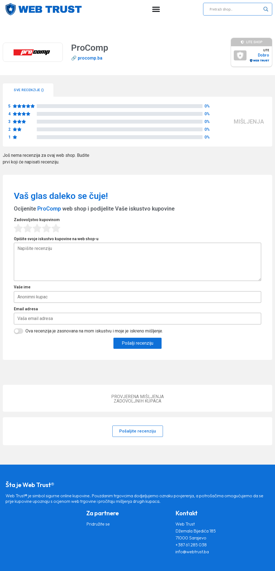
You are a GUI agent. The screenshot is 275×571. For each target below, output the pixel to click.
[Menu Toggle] (156, 9)
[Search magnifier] (266, 9)
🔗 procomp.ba (86, 58)
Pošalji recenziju (137, 343)
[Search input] (235, 9)
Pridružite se (98, 524)
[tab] (28, 90)
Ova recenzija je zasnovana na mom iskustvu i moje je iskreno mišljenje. (94, 331)
